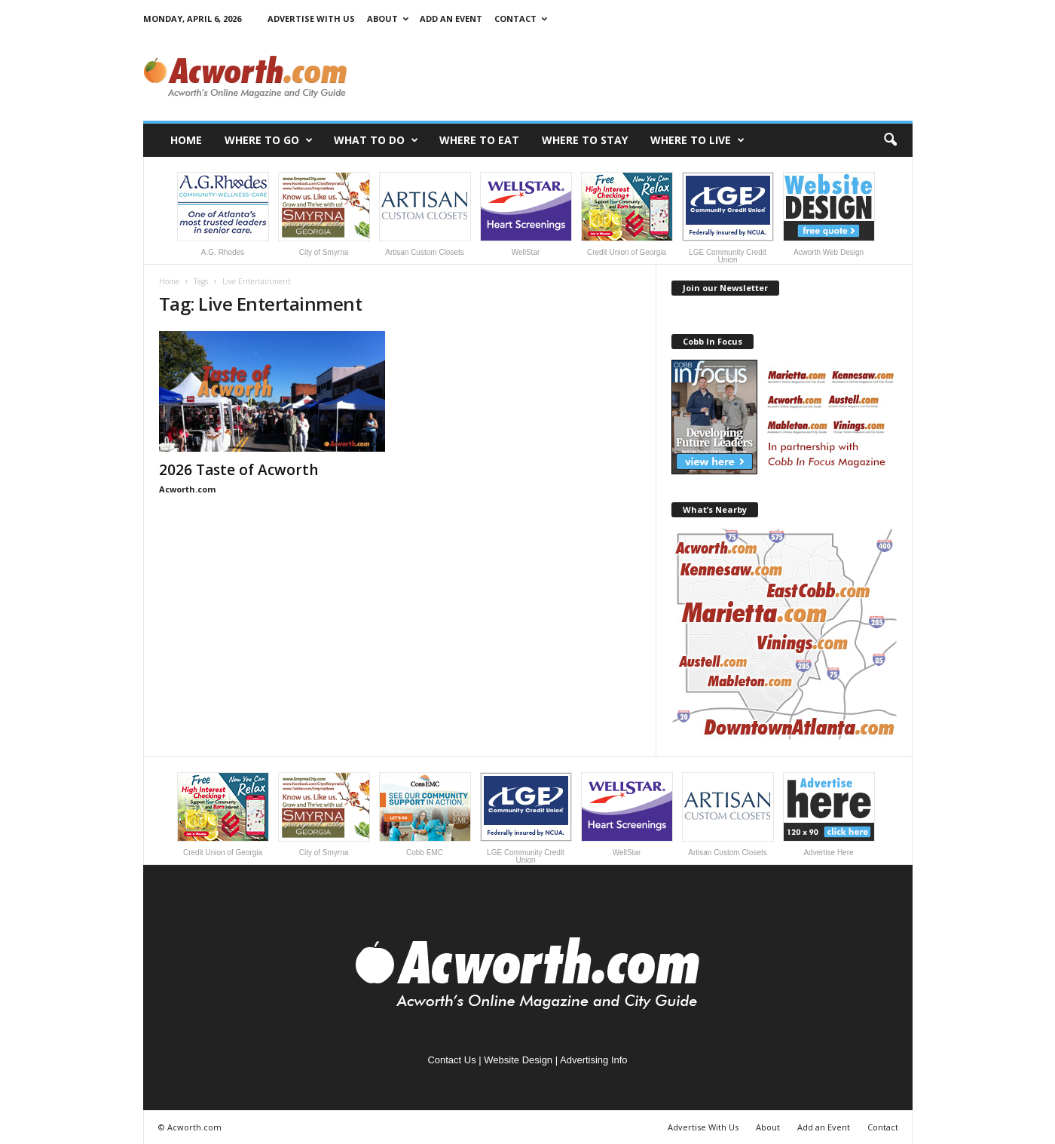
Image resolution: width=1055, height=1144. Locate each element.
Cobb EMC (425, 814)
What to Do (376, 140)
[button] (890, 140)
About (387, 18)
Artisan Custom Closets (425, 214)
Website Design (518, 1060)
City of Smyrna (324, 214)
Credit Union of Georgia (627, 214)
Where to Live (697, 140)
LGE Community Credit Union (728, 218)
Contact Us (451, 1060)
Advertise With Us (311, 18)
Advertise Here (829, 814)
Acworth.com (187, 489)
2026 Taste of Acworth (238, 470)
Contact (520, 18)
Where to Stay (585, 140)
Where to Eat (479, 140)
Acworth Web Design (829, 214)
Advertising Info (594, 1060)
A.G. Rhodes (223, 214)
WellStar (526, 214)
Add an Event (451, 18)
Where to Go (269, 140)
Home (186, 140)
